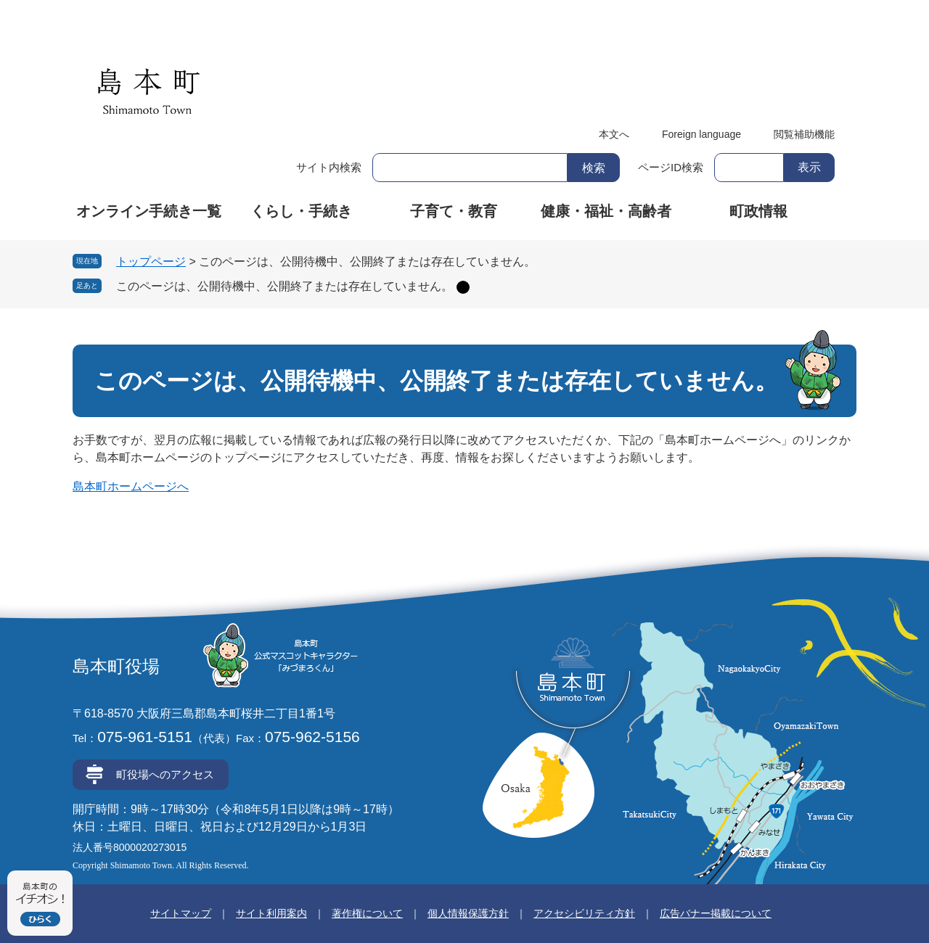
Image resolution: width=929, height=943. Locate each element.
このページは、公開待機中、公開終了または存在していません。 (284, 286)
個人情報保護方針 (468, 913)
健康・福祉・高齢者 (606, 211)
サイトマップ (180, 913)
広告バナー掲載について (716, 913)
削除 (463, 287)
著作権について (367, 913)
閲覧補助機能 (804, 134)
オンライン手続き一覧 (148, 211)
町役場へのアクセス (165, 774)
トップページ (151, 261)
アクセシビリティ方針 (584, 913)
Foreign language (701, 134)
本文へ (614, 134)
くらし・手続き (301, 211)
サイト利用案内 (271, 913)
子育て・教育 (453, 211)
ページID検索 (670, 167)
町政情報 (758, 211)
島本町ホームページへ (131, 486)
